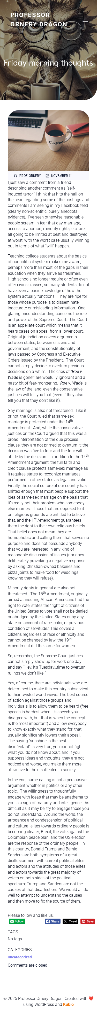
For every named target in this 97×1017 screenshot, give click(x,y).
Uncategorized (20, 957)
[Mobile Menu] (85, 20)
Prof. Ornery (27, 175)
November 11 (58, 175)
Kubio (68, 1004)
